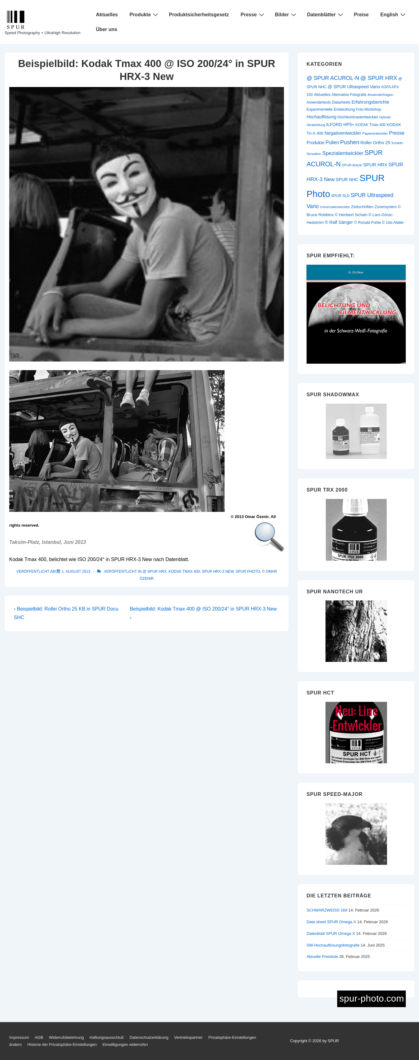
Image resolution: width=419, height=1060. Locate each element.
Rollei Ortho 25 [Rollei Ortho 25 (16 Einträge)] (375, 142)
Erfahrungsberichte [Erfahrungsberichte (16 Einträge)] (370, 102)
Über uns (106, 29)
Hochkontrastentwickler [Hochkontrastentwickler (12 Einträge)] (357, 117)
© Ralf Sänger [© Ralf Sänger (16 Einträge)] (339, 222)
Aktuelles (107, 14)
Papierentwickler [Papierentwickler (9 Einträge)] (375, 133)
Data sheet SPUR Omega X (331, 922)
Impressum (19, 1037)
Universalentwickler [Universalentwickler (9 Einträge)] (335, 207)
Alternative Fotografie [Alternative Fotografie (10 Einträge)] (349, 95)
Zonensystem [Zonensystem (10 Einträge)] (386, 207)
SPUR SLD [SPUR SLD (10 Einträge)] (340, 196)
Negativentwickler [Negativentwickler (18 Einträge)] (343, 133)
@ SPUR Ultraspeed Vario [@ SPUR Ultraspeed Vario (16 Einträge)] (354, 86)
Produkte (145, 14)
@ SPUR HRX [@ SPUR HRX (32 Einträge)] (378, 78)
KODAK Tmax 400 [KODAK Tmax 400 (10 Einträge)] (370, 125)
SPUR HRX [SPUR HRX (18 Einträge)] (375, 164)
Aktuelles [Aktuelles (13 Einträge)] (322, 94)
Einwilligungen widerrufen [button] (125, 1044)
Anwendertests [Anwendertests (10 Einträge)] (318, 102)
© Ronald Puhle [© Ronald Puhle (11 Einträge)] (367, 222)
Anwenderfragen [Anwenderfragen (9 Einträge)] (380, 95)
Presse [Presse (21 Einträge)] (396, 133)
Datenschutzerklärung (149, 1037)
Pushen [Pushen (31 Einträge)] (349, 142)
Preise (361, 14)
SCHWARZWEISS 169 (326, 910)
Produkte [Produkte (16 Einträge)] (315, 142)
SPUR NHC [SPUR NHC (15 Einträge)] (347, 179)
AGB (39, 1037)
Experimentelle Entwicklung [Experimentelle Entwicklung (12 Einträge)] (330, 109)
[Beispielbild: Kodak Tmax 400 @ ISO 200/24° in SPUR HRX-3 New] (76, 571)
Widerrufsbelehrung (66, 1037)
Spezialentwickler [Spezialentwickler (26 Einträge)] (342, 153)
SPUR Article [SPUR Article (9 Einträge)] (352, 165)
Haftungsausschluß (107, 1037)
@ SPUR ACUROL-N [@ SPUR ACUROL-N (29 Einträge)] (332, 78)
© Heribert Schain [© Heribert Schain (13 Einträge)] (351, 214)
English (393, 14)
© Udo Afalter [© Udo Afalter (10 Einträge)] (393, 222)
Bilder (286, 14)
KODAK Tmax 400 (184, 571)
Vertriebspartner (188, 1037)
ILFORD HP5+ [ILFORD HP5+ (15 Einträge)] (340, 124)
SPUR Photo (248, 571)
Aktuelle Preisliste (322, 956)
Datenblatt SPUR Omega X (330, 933)
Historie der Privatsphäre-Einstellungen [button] (62, 1044)
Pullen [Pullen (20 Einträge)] (332, 142)
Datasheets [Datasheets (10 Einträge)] (341, 102)
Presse (253, 14)
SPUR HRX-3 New (217, 571)
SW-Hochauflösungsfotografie (332, 945)
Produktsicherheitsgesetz (199, 14)
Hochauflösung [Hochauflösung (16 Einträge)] (321, 116)
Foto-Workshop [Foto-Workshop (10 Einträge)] (368, 109)
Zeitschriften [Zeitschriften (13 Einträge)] (362, 206)
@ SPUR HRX (155, 571)
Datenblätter (326, 14)
